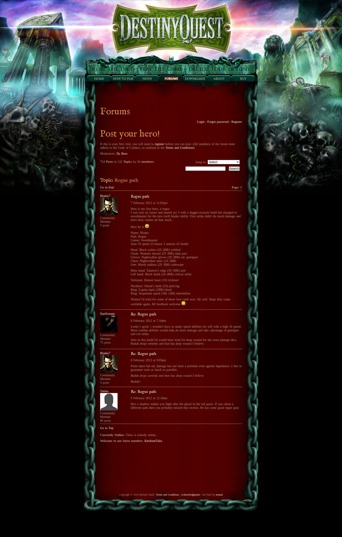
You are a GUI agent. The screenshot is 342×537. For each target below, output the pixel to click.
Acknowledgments (190, 494)
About (219, 78)
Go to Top (106, 428)
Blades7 (105, 196)
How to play (123, 78)
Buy (243, 78)
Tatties (104, 391)
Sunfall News (147, 78)
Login (200, 121)
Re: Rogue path (143, 314)
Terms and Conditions (180, 147)
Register (236, 121)
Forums (171, 78)
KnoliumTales (153, 441)
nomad (219, 494)
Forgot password (218, 121)
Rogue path (140, 196)
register (159, 144)
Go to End (107, 187)
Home (99, 78)
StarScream (107, 313)
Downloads (195, 78)
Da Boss (121, 153)
